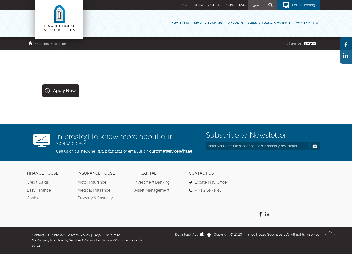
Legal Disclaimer (106, 235)
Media (198, 5)
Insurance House (96, 173)
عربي (256, 5)
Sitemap (58, 235)
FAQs (242, 5)
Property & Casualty (95, 198)
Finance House (42, 173)
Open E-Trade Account (269, 23)
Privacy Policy (79, 235)
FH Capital (145, 173)
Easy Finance (39, 190)
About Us (180, 23)
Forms (229, 5)
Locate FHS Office (211, 182)
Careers (214, 5)
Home (185, 5)
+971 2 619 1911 (109, 151)
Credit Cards (38, 182)
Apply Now (64, 90)
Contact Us (307, 23)
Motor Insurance (92, 182)
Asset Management (151, 190)
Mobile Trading (208, 23)
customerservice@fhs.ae (170, 151)
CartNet (34, 198)
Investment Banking (152, 182)
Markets (235, 23)
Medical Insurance (94, 190)
